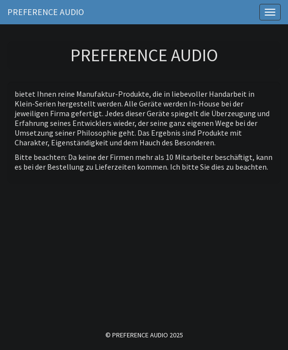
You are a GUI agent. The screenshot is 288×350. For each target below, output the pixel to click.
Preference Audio (45, 12)
